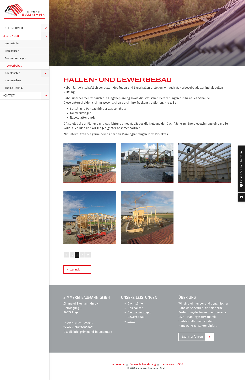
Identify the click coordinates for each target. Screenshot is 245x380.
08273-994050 (84, 323)
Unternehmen (12, 28)
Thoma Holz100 (14, 87)
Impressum (118, 364)
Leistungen (10, 36)
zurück (75, 269)
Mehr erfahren (192, 337)
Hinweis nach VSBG (172, 364)
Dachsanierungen (139, 312)
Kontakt (8, 95)
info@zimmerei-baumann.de (92, 332)
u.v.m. (131, 321)
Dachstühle (135, 303)
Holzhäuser (135, 308)
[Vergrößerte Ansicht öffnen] (89, 163)
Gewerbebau (136, 317)
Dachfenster (12, 73)
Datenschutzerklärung (143, 364)
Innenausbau (13, 80)
